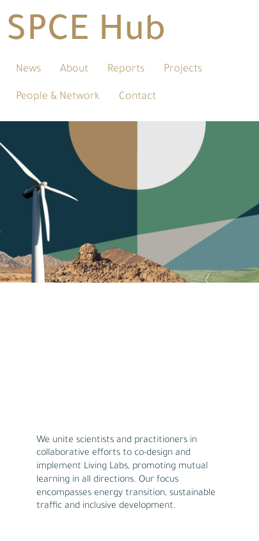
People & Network (58, 97)
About (74, 69)
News (28, 69)
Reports (126, 69)
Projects (183, 69)
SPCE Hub (86, 33)
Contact (137, 97)
